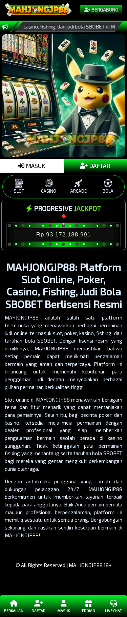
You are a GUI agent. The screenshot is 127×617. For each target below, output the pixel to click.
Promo (88, 606)
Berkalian (14, 606)
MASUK (31, 165)
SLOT (19, 186)
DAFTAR (95, 165)
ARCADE (78, 186)
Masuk (63, 606)
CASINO (49, 186)
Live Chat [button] (113, 606)
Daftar (38, 606)
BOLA (108, 186)
